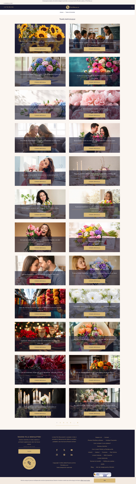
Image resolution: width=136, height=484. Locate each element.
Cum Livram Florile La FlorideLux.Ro (102, 449)
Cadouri (97, 452)
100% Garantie (108, 455)
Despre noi (98, 437)
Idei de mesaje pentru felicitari (105, 467)
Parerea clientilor (102, 446)
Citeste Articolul (40, 49)
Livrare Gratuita (97, 455)
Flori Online (113, 452)
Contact (106, 437)
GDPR (102, 464)
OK (105, 480)
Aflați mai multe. (85, 480)
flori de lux (72, 7)
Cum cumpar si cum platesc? (102, 443)
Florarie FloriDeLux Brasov (96, 440)
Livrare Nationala (102, 458)
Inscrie (29, 451)
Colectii (90, 452)
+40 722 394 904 (9, 7)
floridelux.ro (8, 3)
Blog (92, 467)
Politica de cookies (109, 461)
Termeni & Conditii (95, 461)
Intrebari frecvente (111, 440)
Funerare (105, 452)
